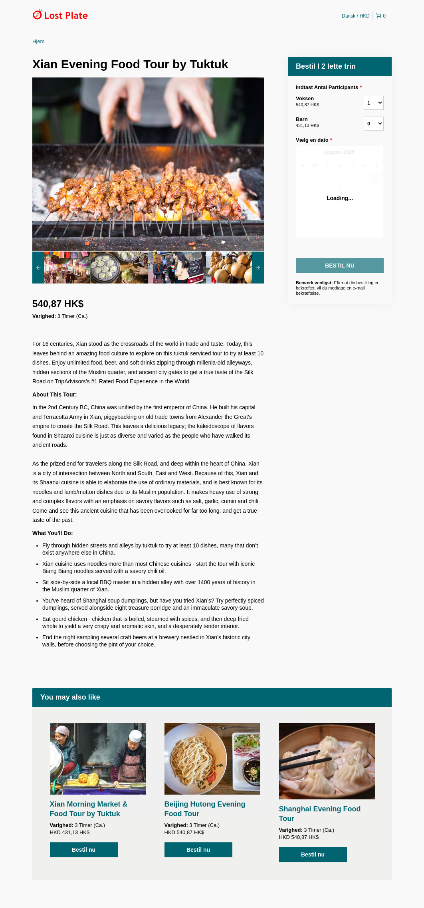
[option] (61, 268)
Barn (320, 122)
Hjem (38, 41)
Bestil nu (83, 850)
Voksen (320, 101)
